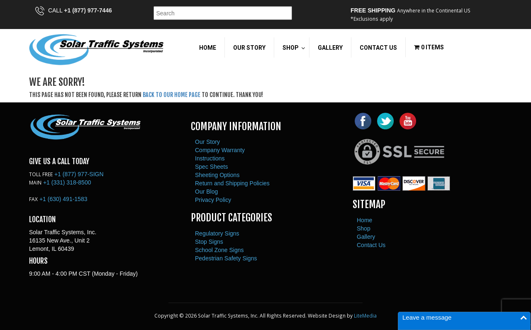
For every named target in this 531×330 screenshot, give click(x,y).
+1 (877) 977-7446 (88, 10)
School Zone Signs (219, 250)
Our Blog (206, 191)
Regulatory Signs (217, 233)
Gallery (366, 236)
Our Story (207, 141)
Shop (363, 228)
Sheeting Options (217, 175)
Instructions (210, 158)
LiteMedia (365, 315)
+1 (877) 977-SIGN (79, 174)
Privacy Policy (213, 200)
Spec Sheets (211, 166)
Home (364, 220)
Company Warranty (220, 150)
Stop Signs (209, 241)
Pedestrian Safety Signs (226, 258)
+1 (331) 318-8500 (67, 182)
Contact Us (371, 245)
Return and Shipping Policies (232, 183)
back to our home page (171, 94)
